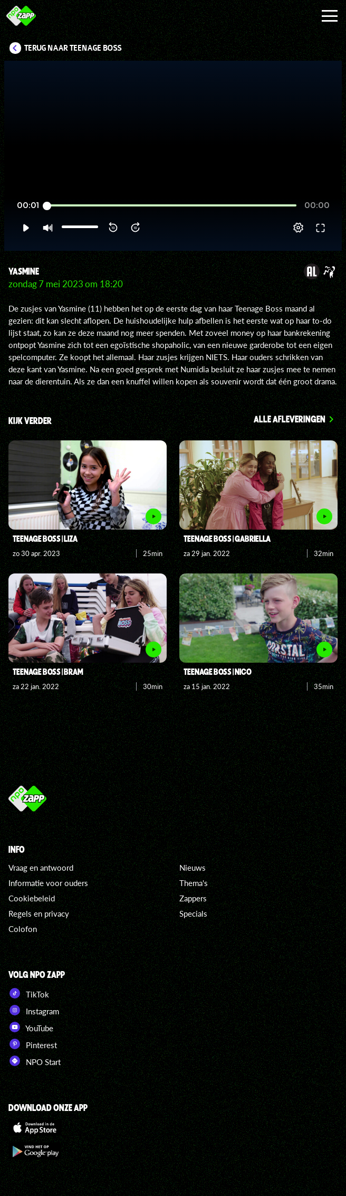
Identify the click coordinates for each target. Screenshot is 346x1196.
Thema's (193, 883)
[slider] (171, 206)
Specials (193, 913)
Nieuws (192, 867)
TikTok (28, 993)
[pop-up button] (298, 227)
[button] (25, 227)
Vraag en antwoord (40, 867)
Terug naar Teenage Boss (73, 48)
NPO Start (34, 1060)
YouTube (30, 1027)
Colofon (22, 929)
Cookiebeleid (31, 898)
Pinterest (32, 1044)
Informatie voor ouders (48, 883)
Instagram (33, 1010)
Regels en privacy (38, 913)
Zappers (193, 898)
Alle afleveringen (289, 419)
